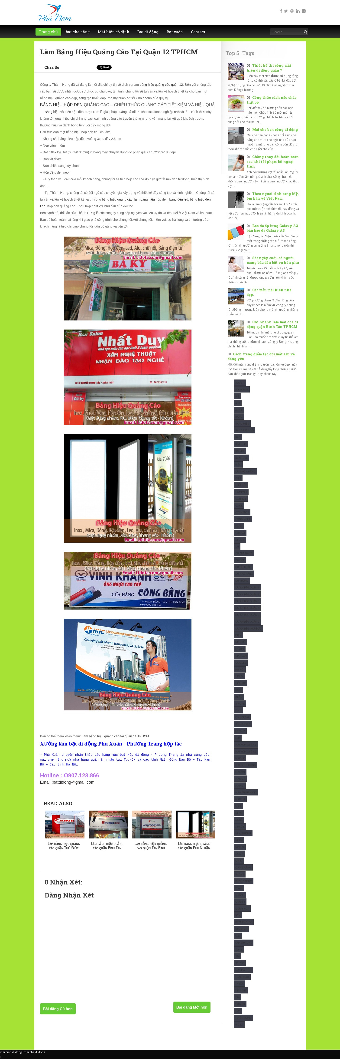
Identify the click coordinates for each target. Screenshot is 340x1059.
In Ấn (238, 696)
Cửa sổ (240, 532)
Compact (241, 491)
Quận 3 (240, 901)
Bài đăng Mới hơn (191, 1007)
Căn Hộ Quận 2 (245, 471)
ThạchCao (242, 976)
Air (237, 396)
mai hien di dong (11, 1052)
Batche (239, 450)
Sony (238, 949)
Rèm (237, 915)
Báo (238, 437)
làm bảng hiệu (144, 199)
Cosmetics (242, 512)
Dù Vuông (242, 580)
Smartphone (243, 942)
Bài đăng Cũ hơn (58, 1009)
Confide (240, 498)
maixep (239, 785)
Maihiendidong (245, 764)
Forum (239, 648)
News (238, 812)
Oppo (238, 860)
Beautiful (241, 457)
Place (239, 887)
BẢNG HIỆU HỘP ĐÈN (61, 104)
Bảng (239, 416)
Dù (237, 546)
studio (239, 963)
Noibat (239, 846)
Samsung (241, 928)
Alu (237, 403)
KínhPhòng (242, 724)
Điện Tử (240, 641)
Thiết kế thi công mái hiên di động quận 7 (269, 68)
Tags (248, 53)
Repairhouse (243, 922)
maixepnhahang (246, 792)
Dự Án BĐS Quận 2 (247, 587)
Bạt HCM (240, 443)
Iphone (240, 703)
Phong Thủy (243, 881)
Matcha (240, 799)
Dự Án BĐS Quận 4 (247, 594)
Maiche (240, 758)
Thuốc (239, 983)
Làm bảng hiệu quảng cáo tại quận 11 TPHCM (115, 736)
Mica (238, 806)
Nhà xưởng (243, 833)
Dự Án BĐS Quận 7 (247, 607)
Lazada (240, 730)
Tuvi (237, 1010)
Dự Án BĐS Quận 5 (247, 601)
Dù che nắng (244, 553)
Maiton (240, 771)
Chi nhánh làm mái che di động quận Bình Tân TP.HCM (272, 324)
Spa (237, 956)
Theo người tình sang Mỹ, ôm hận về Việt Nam (272, 196)
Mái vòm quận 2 (245, 744)
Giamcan (241, 655)
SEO (237, 935)
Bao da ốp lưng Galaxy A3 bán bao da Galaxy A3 (272, 228)
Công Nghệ (243, 519)
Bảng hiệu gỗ (244, 430)
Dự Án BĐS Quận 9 (247, 621)
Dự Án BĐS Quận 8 (247, 614)
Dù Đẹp (240, 560)
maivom (240, 778)
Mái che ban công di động (275, 129)
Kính (238, 710)
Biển (238, 464)
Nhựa (239, 840)
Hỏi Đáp (240, 683)
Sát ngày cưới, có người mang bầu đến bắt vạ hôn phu (273, 260)
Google (240, 662)
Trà (237, 997)
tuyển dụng (243, 1017)
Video (239, 1024)
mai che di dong (34, 1052)
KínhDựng (242, 717)
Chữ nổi (240, 484)
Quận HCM (242, 908)
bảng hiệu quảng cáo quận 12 (161, 84)
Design (239, 539)
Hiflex (239, 676)
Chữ (238, 478)
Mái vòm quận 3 (245, 751)
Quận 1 (239, 894)
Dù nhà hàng (244, 573)
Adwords (241, 389)
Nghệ (239, 819)
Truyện (240, 1004)
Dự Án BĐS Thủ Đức (248, 628)
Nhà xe (239, 826)
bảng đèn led (178, 199)
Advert (240, 382)
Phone (239, 874)
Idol (238, 689)
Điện (238, 635)
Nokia (239, 853)
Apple (239, 409)
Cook (239, 505)
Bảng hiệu (52, 112)
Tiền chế (240, 990)
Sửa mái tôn (243, 969)
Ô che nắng (243, 867)
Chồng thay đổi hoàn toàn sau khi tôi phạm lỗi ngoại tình (272, 161)
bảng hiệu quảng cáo (117, 199)
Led (237, 737)
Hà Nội (239, 669)
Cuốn (239, 526)
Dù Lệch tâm (243, 566)
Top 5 (232, 53)
